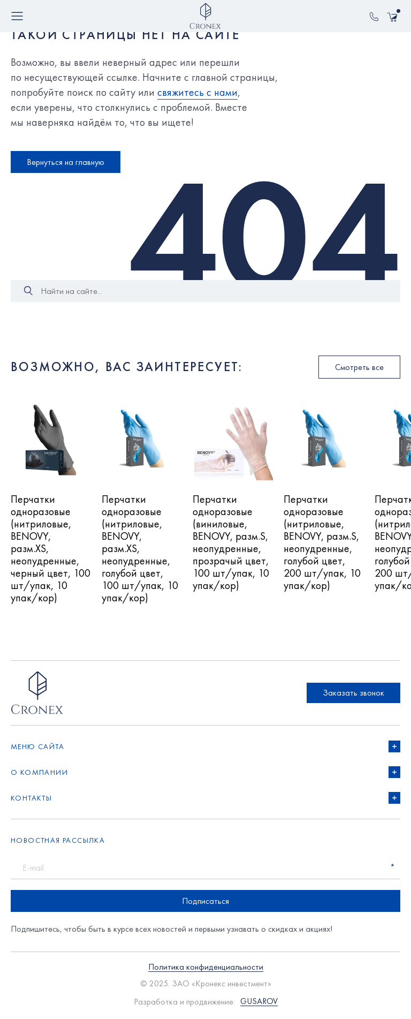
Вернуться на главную (65, 162)
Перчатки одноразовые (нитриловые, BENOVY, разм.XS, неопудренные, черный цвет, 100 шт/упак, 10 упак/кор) (50, 549)
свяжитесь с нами (197, 92)
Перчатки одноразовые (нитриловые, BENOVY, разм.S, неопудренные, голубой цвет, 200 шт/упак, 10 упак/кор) (322, 542)
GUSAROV (259, 1001)
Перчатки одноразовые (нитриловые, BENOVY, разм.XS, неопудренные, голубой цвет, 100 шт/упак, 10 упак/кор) (140, 549)
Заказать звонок (353, 692)
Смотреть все (359, 367)
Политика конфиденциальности (205, 967)
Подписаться (205, 901)
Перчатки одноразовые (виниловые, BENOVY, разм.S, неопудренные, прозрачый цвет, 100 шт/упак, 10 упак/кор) (231, 542)
